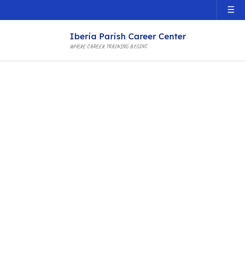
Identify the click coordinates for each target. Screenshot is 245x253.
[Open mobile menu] (231, 10)
